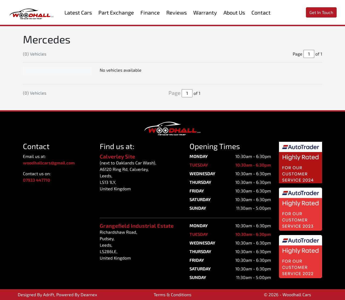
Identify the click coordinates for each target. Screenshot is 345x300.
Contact (261, 12)
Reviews (176, 12)
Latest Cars (78, 12)
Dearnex (89, 294)
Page (174, 92)
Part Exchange (116, 12)
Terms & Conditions (172, 294)
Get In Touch (321, 12)
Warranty (205, 12)
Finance (150, 12)
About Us (234, 12)
